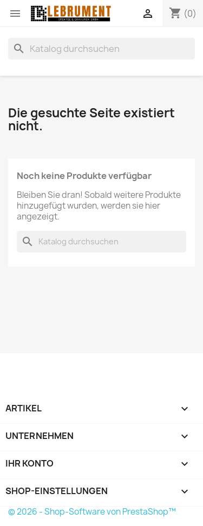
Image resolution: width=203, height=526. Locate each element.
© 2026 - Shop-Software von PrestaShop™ (92, 511)
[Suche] (101, 48)
